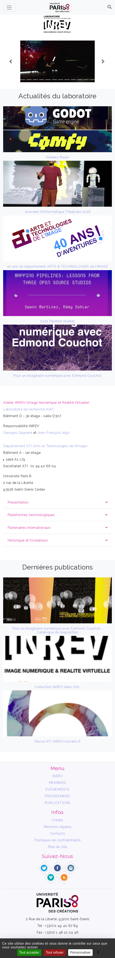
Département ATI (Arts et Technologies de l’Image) (45, 446)
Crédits (57, 820)
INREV (57, 776)
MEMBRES (57, 783)
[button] (11, 61)
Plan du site (57, 847)
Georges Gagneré (17, 433)
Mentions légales (57, 827)
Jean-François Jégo (53, 433)
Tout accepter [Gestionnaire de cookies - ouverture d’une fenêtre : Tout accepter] (29, 952)
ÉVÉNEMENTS (57, 789)
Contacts (57, 833)
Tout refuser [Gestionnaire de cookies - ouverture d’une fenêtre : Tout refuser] (54, 952)
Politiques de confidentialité (57, 840)
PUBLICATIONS (57, 803)
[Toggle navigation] (9, 7)
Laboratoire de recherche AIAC (28, 409)
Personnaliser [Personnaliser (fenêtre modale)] (80, 952)
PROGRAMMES (57, 796)
